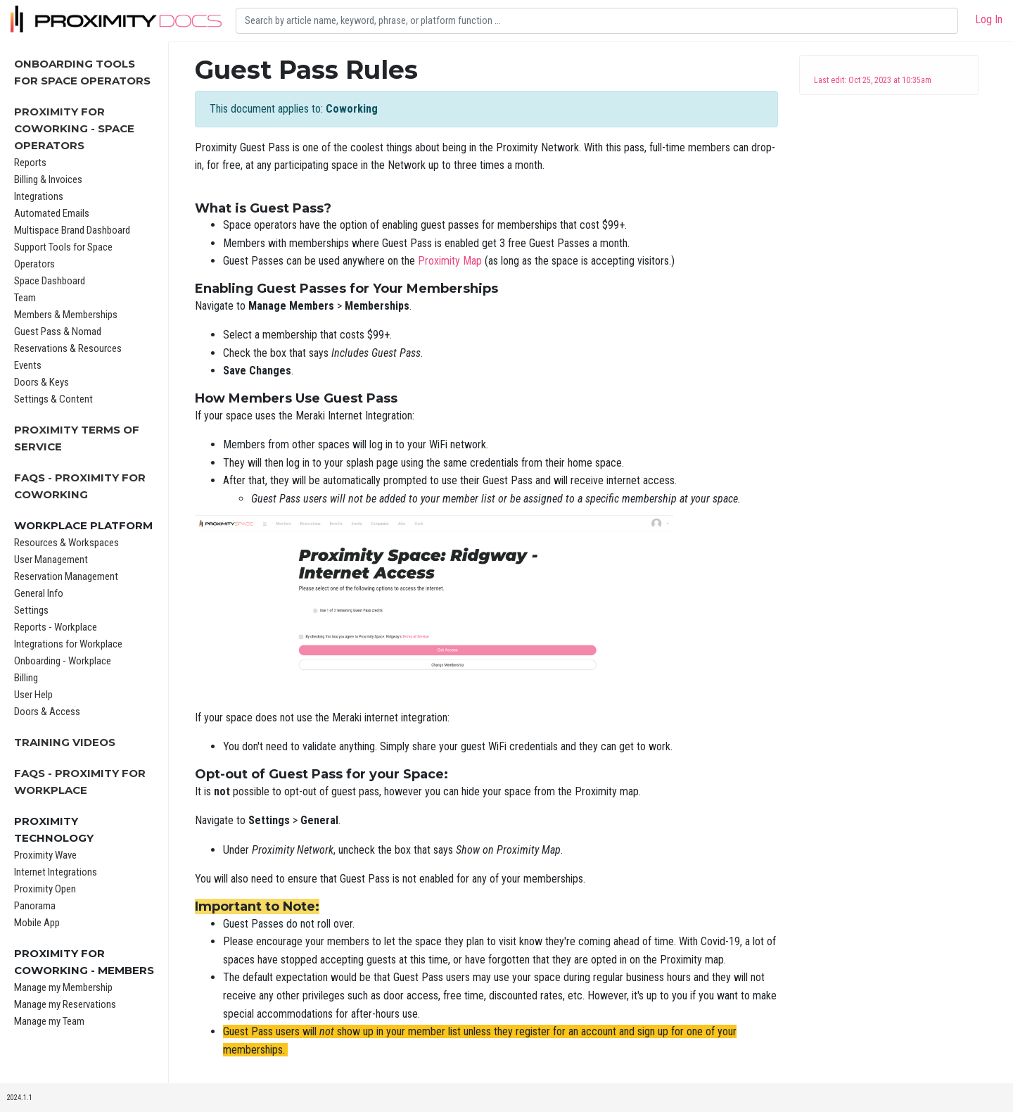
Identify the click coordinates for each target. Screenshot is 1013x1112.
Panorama (35, 905)
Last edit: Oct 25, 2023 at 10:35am (872, 80)
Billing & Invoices (48, 179)
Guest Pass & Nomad (57, 331)
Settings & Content (53, 399)
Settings (31, 610)
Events (28, 365)
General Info (38, 593)
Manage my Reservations (65, 1004)
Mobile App (37, 922)
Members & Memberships (65, 314)
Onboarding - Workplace (62, 661)
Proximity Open (45, 889)
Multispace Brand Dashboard (72, 230)
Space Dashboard (49, 280)
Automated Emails (51, 213)
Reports (30, 162)
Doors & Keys (41, 382)
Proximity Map (450, 260)
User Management (51, 559)
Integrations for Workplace (68, 644)
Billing (26, 677)
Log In (988, 19)
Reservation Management (66, 576)
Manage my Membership (63, 987)
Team (25, 297)
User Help (33, 694)
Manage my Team (49, 1021)
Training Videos (64, 742)
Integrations (38, 196)
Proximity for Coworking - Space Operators (74, 128)
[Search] (597, 21)
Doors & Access (47, 711)
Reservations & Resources (68, 348)
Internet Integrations (55, 872)
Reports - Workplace (55, 627)
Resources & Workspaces (66, 542)
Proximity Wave (45, 855)
